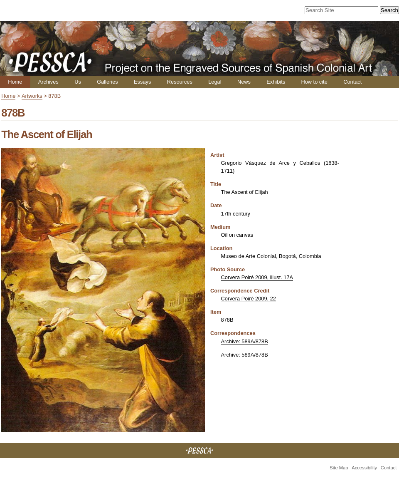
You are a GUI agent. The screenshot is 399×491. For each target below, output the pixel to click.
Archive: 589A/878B (244, 341)
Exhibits (275, 82)
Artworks (32, 96)
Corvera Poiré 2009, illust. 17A (257, 277)
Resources (179, 82)
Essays (142, 82)
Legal (214, 82)
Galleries (107, 82)
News (244, 82)
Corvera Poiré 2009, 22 (248, 298)
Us (77, 82)
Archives (48, 82)
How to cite (314, 82)
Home (15, 82)
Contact (352, 82)
